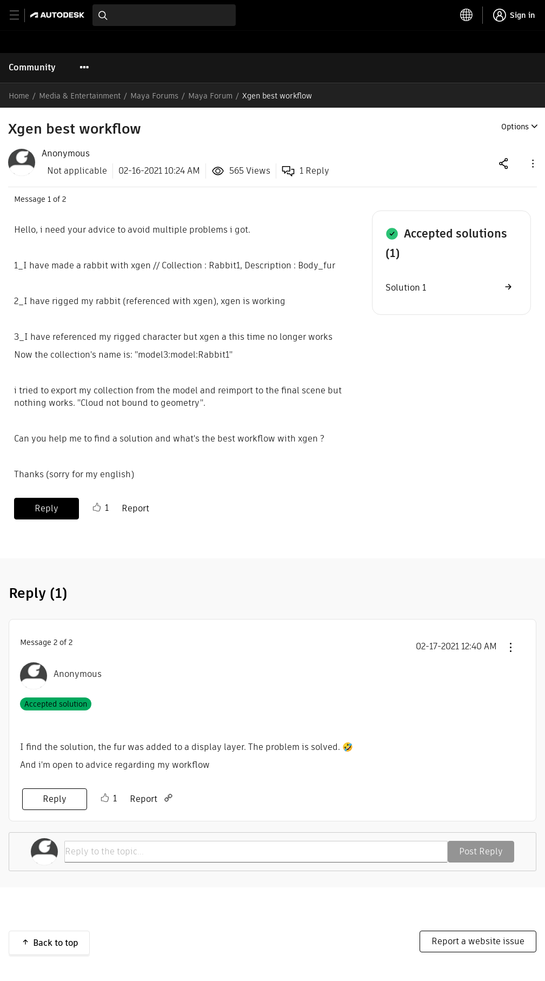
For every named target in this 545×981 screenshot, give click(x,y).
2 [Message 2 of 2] (55, 642)
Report (135, 508)
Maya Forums (154, 95)
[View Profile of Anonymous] (66, 153)
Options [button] (515, 126)
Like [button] (97, 507)
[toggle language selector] (466, 15)
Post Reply (481, 851)
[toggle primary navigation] (20, 15)
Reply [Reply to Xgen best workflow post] (46, 508)
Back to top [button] (55, 943)
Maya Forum (210, 95)
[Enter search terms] (164, 15)
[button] (532, 163)
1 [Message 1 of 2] (49, 199)
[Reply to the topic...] (256, 852)
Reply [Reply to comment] (55, 799)
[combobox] (164, 15)
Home (19, 95)
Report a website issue (477, 941)
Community (32, 67)
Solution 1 (406, 287)
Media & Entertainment (80, 95)
